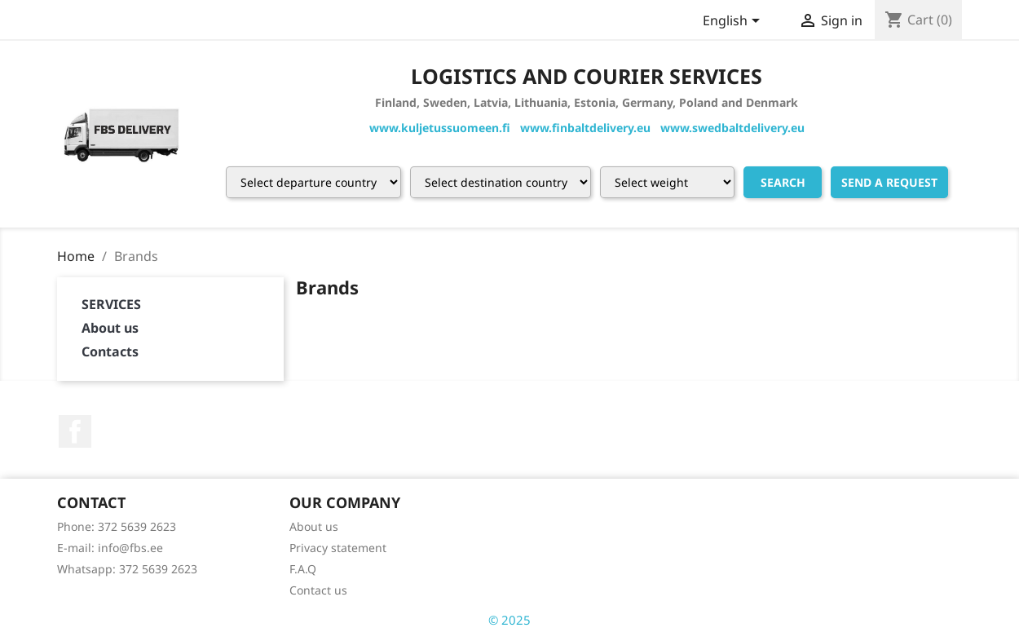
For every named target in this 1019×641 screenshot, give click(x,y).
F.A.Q (302, 569)
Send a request (889, 182)
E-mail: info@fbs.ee (110, 547)
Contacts (110, 351)
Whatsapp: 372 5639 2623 (127, 569)
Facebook (75, 431)
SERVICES (111, 304)
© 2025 (509, 620)
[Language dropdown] (734, 22)
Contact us (318, 590)
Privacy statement (337, 547)
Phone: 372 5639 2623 (116, 526)
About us (110, 328)
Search (783, 182)
